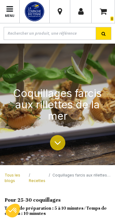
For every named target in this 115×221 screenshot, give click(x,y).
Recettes (37, 180)
